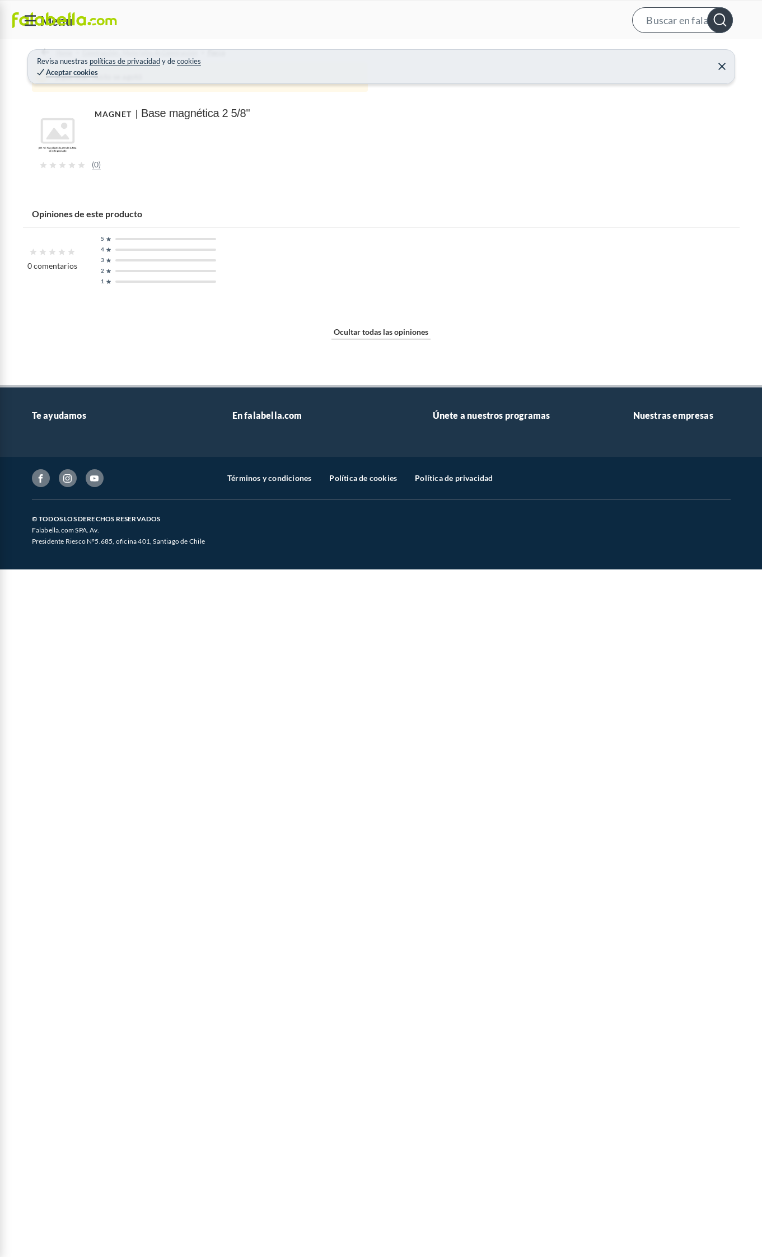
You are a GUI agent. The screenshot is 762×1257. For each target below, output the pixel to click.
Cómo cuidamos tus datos (76, 1213)
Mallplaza (650, 1231)
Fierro (247, 81)
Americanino (255, 1249)
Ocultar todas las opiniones (381, 978)
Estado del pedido (63, 1141)
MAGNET (489, 100)
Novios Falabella (461, 1087)
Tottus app (651, 1249)
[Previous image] (104, 279)
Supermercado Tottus (670, 1141)
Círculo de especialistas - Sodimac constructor (513, 1123)
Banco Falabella (660, 1177)
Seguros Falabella (663, 1195)
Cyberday (249, 1159)
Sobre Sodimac (659, 1087)
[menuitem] (622, 54)
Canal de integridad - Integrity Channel (99, 1177)
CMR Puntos (455, 1069)
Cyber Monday (258, 1141)
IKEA (642, 1159)
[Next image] (434, 279)
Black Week (252, 1195)
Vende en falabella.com (542, 54)
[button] (379, 20)
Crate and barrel (260, 1231)
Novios (693, 54)
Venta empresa (258, 1105)
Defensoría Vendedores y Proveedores (98, 1195)
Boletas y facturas (63, 1123)
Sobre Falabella (659, 1069)
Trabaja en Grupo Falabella (278, 1123)
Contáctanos (54, 1069)
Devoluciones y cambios (74, 1105)
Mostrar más (238, 746)
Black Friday (253, 1177)
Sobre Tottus (655, 1105)
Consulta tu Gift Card (69, 1231)
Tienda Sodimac (660, 1123)
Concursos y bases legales (76, 1159)
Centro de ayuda (60, 1087)
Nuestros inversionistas (273, 1087)
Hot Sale (246, 1213)
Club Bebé (451, 1105)
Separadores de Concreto (313, 81)
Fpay (641, 1213)
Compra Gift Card (63, 1249)
